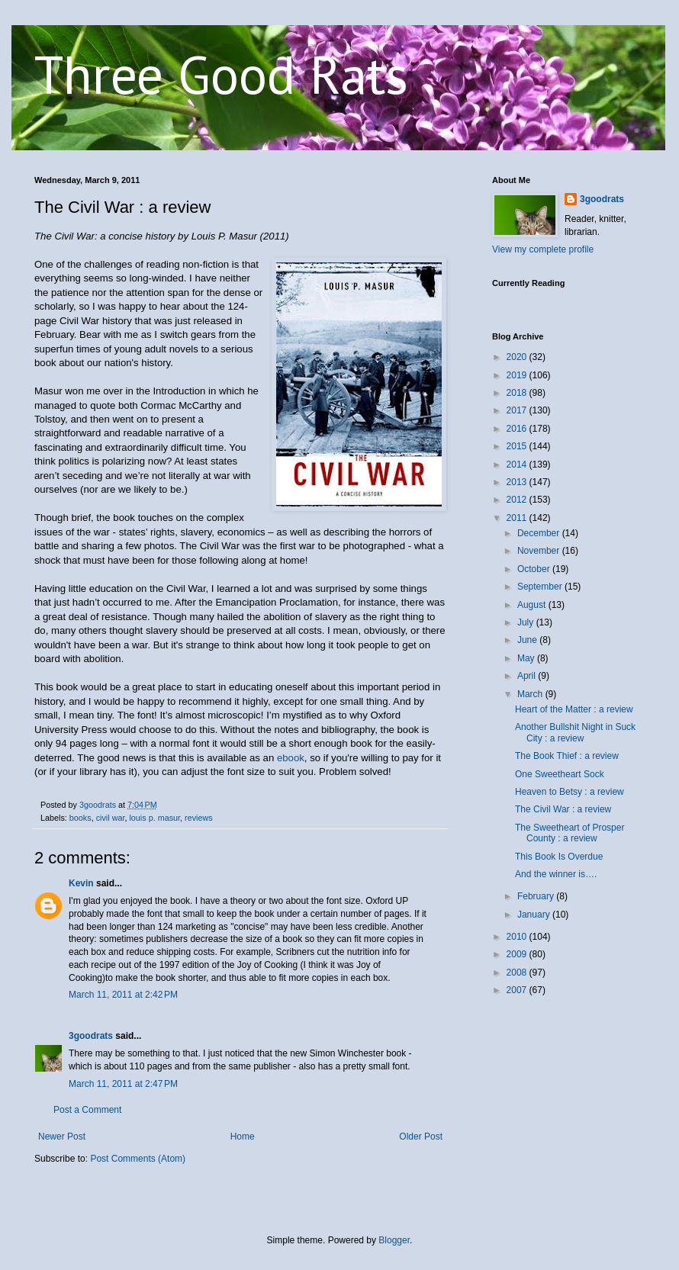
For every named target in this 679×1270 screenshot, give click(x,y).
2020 (518, 357)
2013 (518, 482)
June (528, 640)
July (526, 622)
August (533, 605)
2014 (518, 464)
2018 (518, 392)
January (534, 914)
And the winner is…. (556, 874)
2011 (518, 518)
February (536, 896)
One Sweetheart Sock (559, 774)
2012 (518, 499)
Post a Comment (87, 1109)
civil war (110, 817)
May (527, 658)
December (539, 533)
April (527, 675)
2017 (518, 410)
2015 (518, 446)
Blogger (394, 1240)
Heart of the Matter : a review (574, 709)
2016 (518, 428)
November (539, 550)
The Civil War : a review (563, 809)
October (534, 569)
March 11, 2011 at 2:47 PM (123, 1084)
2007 (518, 990)
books (80, 817)
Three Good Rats (221, 74)
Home (242, 1136)
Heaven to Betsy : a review (569, 791)
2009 (518, 954)
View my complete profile (543, 249)
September (541, 586)
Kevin (81, 883)
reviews (199, 817)
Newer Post (61, 1136)
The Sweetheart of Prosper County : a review (569, 833)
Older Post (420, 1136)
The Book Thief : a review (567, 756)
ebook (290, 758)
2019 (518, 375)
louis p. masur (154, 817)
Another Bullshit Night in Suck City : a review (575, 732)
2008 (518, 972)
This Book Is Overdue (559, 856)
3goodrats (91, 1035)
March (531, 694)
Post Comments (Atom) (137, 1158)
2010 (518, 936)
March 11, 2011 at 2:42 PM (123, 994)
